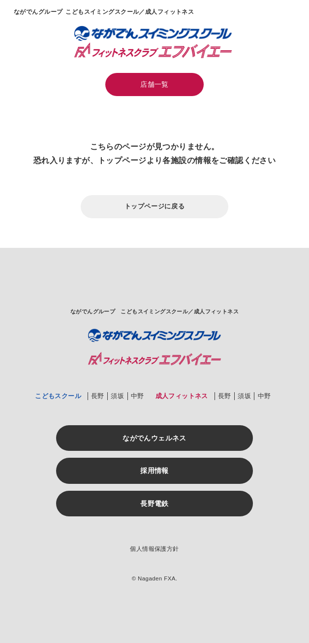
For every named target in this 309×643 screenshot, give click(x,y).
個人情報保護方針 (154, 548)
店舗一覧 (154, 84)
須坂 (117, 396)
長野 (97, 396)
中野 (137, 396)
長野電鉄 (154, 504)
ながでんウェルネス (154, 438)
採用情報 (154, 470)
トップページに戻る (154, 206)
